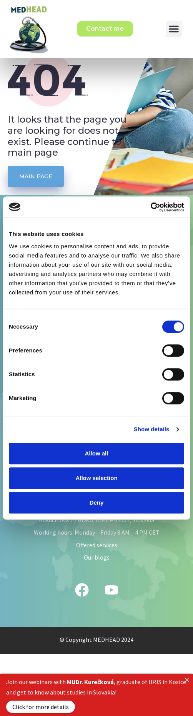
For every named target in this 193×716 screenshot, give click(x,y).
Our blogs (97, 576)
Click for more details (40, 707)
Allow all (96, 453)
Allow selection (96, 478)
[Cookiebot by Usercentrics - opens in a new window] (150, 207)
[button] (174, 29)
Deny (97, 502)
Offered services (96, 564)
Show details (152, 429)
